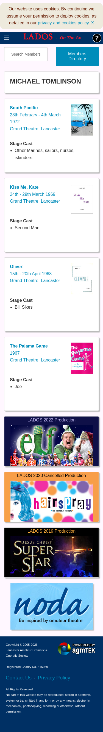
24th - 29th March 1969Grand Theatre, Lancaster (35, 194)
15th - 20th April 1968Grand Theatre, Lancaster (35, 273)
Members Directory (77, 56)
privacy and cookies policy (63, 23)
